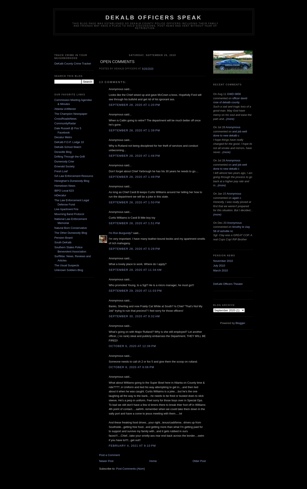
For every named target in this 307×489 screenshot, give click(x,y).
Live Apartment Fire (66, 209)
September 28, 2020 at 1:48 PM (134, 155)
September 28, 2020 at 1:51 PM (134, 223)
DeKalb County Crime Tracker (72, 63)
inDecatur (60, 195)
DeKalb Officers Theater (228, 283)
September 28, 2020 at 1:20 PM (134, 104)
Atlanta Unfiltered (65, 108)
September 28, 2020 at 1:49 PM (134, 176)
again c (236, 197)
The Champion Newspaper (70, 113)
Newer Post (106, 461)
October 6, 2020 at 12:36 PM (132, 346)
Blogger (240, 323)
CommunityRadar (65, 123)
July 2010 (219, 265)
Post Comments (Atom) (130, 468)
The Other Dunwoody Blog (70, 232)
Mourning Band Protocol (69, 214)
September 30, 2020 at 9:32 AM (134, 316)
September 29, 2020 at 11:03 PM (135, 290)
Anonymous (233, 127)
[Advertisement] (153, 43)
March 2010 (220, 270)
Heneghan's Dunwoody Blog (71, 180)
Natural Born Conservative (70, 227)
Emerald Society (64, 166)
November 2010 (223, 260)
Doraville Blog (62, 151)
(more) (230, 118)
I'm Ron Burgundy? (120, 233)
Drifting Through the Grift (69, 156)
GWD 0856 (234, 94)
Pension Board (63, 237)
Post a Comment (109, 455)
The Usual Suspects (66, 265)
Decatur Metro (63, 137)
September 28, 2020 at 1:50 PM (134, 202)
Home (153, 461)
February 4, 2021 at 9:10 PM (132, 445)
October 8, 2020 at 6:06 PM (131, 367)
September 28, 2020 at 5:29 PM (134, 248)
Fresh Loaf (61, 171)
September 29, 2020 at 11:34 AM (135, 269)
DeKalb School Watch (67, 147)
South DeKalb (62, 242)
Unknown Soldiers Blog (68, 270)
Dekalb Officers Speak (153, 17)
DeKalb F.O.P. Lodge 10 (69, 142)
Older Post (199, 461)
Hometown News (64, 185)
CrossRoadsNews (65, 118)
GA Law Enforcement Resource (73, 176)
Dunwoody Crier (64, 161)
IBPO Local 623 (64, 190)
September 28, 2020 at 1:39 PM (134, 130)
